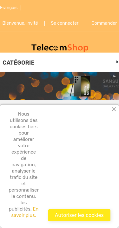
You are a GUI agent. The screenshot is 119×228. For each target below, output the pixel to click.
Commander (104, 23)
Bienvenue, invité (20, 23)
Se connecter (65, 23)
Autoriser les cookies (79, 215)
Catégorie (19, 62)
